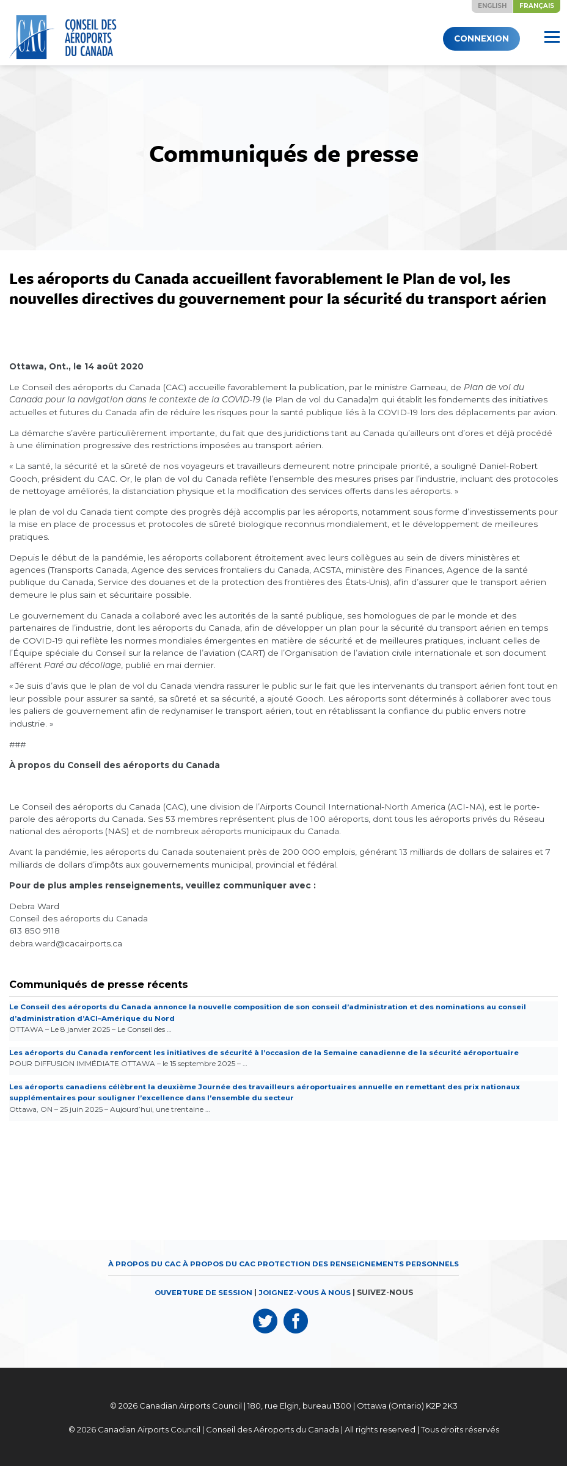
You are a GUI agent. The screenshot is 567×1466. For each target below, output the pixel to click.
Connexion (475, 38)
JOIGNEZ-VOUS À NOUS (305, 1290)
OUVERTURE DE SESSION (202, 1290)
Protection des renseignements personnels (360, 1261)
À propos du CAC (142, 1261)
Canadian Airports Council (190, 1403)
